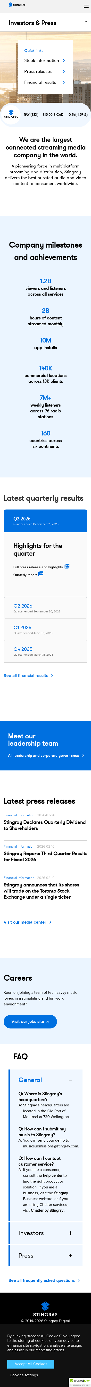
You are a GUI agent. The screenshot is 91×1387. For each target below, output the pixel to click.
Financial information (19, 815)
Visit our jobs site (27, 1021)
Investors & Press (32, 23)
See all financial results (26, 675)
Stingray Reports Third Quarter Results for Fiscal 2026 (45, 856)
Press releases (38, 71)
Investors (31, 1233)
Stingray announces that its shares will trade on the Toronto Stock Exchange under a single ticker (41, 891)
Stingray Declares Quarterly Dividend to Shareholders (45, 825)
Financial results (40, 82)
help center (52, 1175)
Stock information (41, 60)
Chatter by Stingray (47, 1210)
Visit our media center (25, 922)
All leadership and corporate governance (43, 755)
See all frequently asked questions (41, 1280)
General (30, 1080)
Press (25, 1256)
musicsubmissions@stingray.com (50, 1146)
